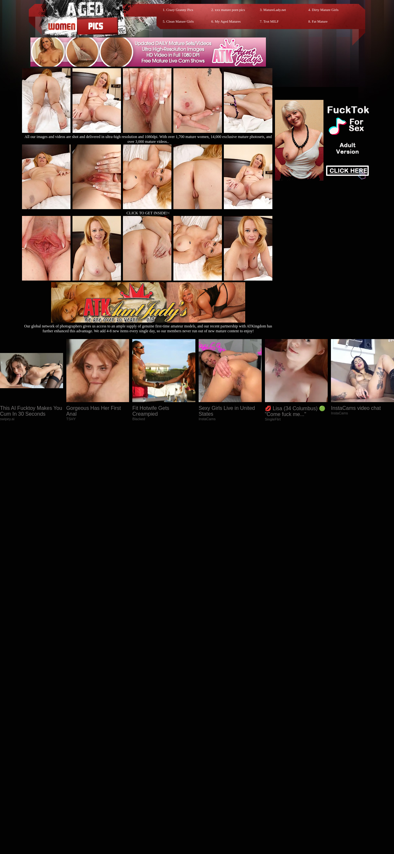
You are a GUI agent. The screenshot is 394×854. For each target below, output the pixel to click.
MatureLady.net (274, 10)
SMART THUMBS (208, 796)
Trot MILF (271, 21)
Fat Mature (320, 21)
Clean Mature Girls (180, 21)
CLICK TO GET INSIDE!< (148, 213)
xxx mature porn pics (230, 10)
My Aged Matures (228, 21)
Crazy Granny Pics (179, 10)
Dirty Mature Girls (325, 10)
